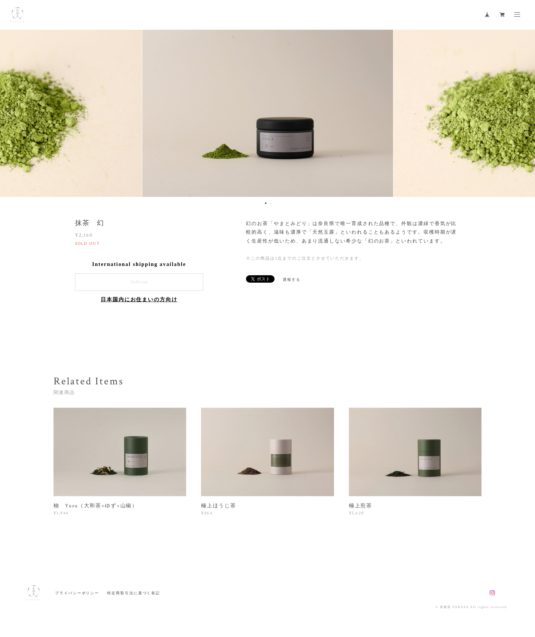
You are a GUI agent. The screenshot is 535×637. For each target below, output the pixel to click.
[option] (267, 113)
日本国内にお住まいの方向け (139, 299)
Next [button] (524, 113)
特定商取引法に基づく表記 (133, 593)
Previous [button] (11, 113)
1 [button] (265, 203)
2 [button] (270, 203)
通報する (292, 279)
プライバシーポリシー (77, 593)
